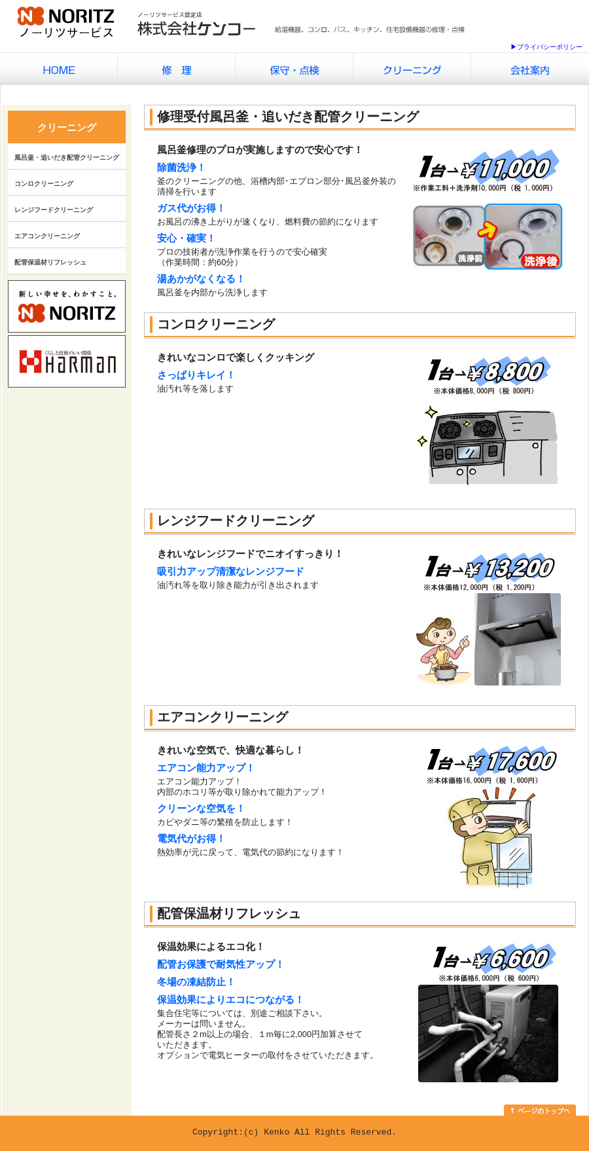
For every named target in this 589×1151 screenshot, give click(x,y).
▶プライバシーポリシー (546, 46)
